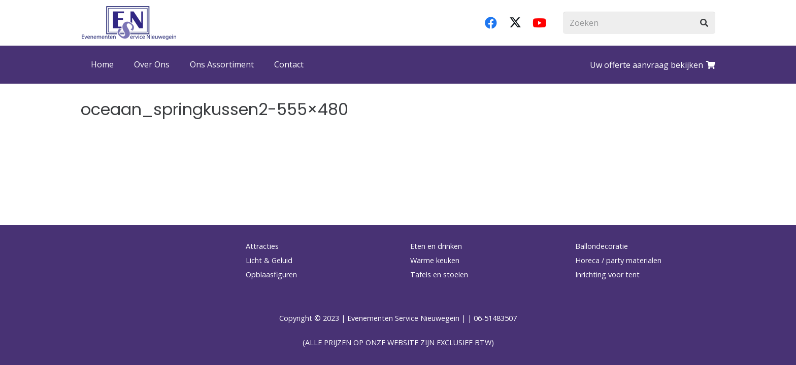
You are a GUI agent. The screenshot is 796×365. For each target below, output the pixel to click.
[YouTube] (539, 23)
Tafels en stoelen (439, 274)
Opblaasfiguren (271, 274)
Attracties (262, 246)
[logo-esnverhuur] (129, 23)
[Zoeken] (639, 23)
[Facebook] (491, 23)
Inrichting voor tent (607, 274)
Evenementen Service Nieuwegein (403, 318)
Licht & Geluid (269, 260)
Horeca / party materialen (618, 260)
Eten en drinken (436, 246)
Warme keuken (434, 260)
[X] (515, 23)
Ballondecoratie (601, 246)
